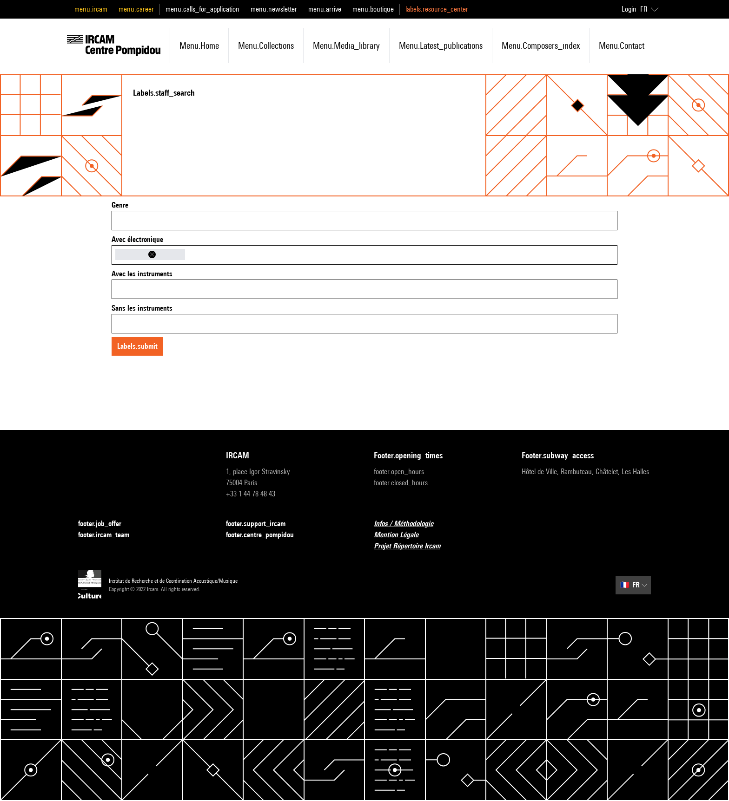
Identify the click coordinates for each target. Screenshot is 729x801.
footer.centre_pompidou (265, 535)
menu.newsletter (274, 9)
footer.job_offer (105, 524)
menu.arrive (324, 9)
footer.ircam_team (109, 535)
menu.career (136, 9)
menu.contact (621, 45)
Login (629, 9)
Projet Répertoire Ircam (412, 546)
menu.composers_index (541, 45)
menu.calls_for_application (202, 9)
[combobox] (364, 220)
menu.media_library (346, 45)
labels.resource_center (436, 9)
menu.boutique (373, 9)
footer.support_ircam (261, 524)
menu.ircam (90, 9)
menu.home (199, 45)
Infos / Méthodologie (409, 524)
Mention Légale (402, 535)
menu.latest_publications (441, 45)
